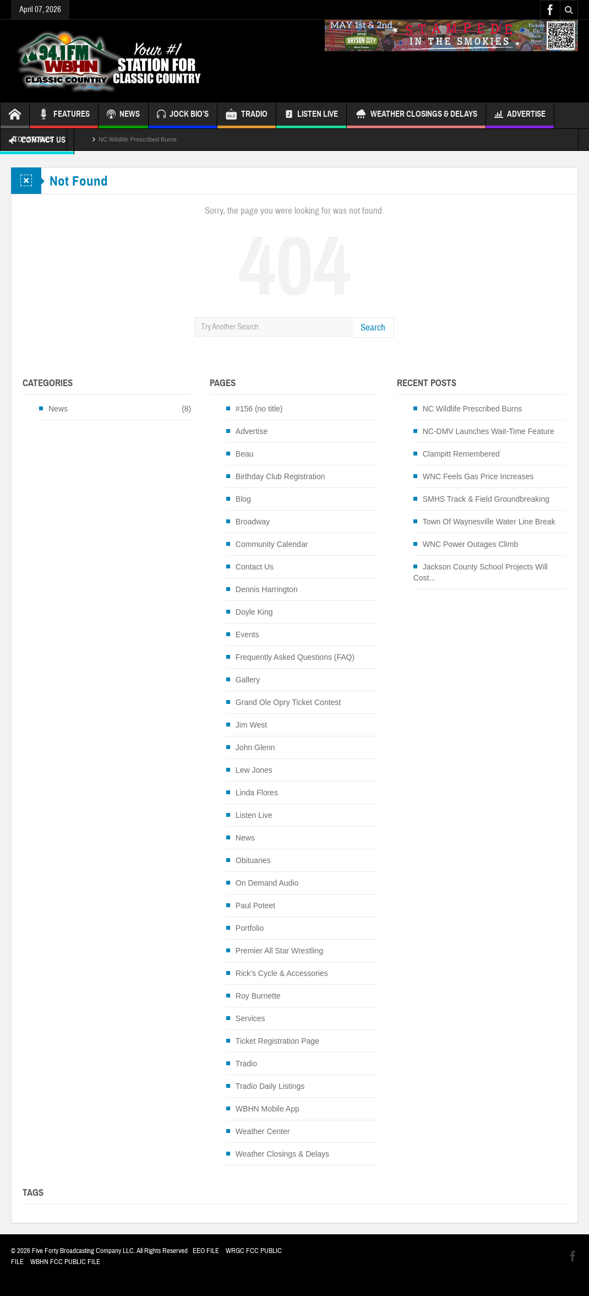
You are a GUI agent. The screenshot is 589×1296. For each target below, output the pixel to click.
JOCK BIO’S (183, 115)
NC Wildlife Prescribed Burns (138, 139)
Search (373, 327)
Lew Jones (254, 770)
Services (250, 1018)
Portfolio (250, 928)
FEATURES (64, 115)
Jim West (251, 724)
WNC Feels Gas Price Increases (478, 476)
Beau (245, 453)
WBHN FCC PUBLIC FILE (65, 1261)
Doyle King (254, 612)
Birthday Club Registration (280, 476)
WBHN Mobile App (267, 1108)
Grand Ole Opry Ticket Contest (288, 702)
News (58, 408)
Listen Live (311, 115)
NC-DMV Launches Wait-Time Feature (488, 431)
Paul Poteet (255, 905)
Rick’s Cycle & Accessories (282, 973)
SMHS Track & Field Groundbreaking (486, 499)
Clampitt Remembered (461, 453)
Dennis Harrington (267, 589)
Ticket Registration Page (277, 1041)
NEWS (123, 115)
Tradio (246, 1063)
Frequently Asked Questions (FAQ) (295, 657)
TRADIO (246, 115)
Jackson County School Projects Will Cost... (480, 572)
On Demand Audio (267, 883)
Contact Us (255, 566)
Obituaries (253, 860)
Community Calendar (272, 544)
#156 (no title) (259, 408)
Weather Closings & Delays (416, 115)
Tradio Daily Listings (270, 1086)
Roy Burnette (258, 995)
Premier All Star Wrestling (279, 950)
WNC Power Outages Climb (471, 544)
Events (247, 634)
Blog (243, 499)
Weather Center (263, 1131)
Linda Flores (257, 792)
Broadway (253, 521)
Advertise (520, 115)
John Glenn (255, 747)
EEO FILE (206, 1250)
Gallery (248, 679)
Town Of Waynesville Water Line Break (489, 521)
